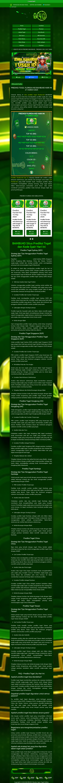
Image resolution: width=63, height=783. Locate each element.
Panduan (41, 45)
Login (18, 77)
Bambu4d (37, 265)
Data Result (41, 32)
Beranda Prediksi (17, 84)
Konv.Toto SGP (41, 38)
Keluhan (22, 45)
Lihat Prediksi (18, 232)
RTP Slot (45, 77)
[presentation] (30, 239)
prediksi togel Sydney (36, 276)
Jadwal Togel (21, 32)
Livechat (13, 7)
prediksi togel (30, 285)
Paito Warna (22, 38)
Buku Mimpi (22, 42)
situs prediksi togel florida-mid (34, 94)
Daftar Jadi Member (35, 4)
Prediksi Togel (22, 29)
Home (21, 25)
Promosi (41, 29)
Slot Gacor (21, 35)
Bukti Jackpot (41, 42)
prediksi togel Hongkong (30, 410)
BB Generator (41, 35)
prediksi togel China (46, 549)
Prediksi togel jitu (16, 311)
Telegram (46, 4)
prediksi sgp (20, 374)
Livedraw (41, 25)
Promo (31, 77)
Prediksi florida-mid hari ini (20, 177)
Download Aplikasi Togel (19, 4)
